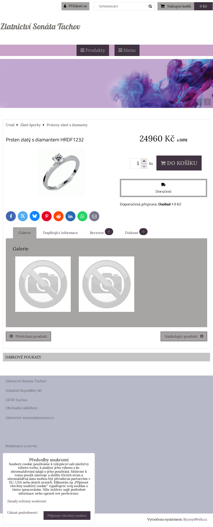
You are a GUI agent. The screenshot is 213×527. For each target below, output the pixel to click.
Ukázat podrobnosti (22, 512)
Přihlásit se (75, 6)
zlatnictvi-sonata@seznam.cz (30, 417)
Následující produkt (183, 336)
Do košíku (179, 163)
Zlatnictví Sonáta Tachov (40, 26)
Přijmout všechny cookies (67, 515)
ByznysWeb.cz (195, 519)
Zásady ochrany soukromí (26, 501)
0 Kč (203, 6)
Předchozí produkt (28, 336)
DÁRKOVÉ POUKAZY (23, 357)
